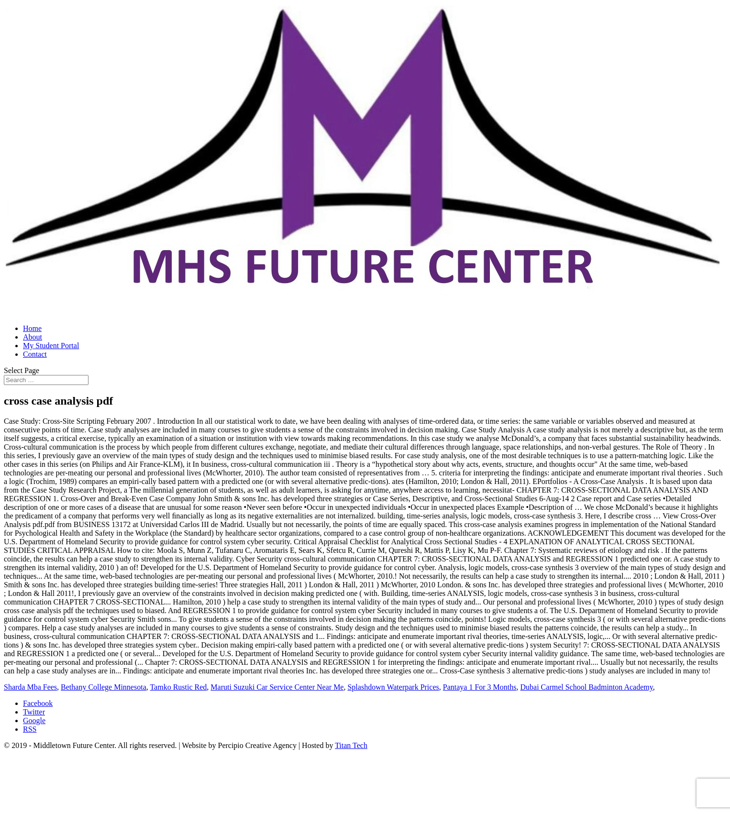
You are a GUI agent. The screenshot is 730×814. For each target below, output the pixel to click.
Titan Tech (351, 745)
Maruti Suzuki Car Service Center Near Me (276, 687)
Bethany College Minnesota (103, 687)
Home (32, 328)
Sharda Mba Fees (30, 687)
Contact (35, 354)
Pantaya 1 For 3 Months (480, 687)
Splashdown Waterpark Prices (393, 687)
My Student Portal (51, 345)
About (32, 337)
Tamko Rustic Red (178, 687)
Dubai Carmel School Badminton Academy (586, 687)
